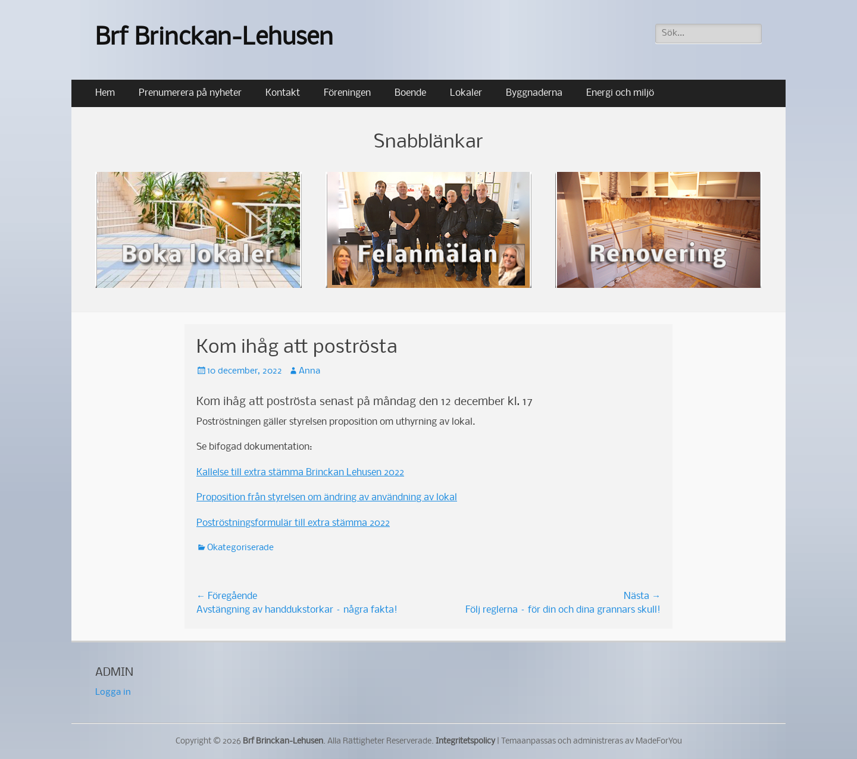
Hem (105, 93)
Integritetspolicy (465, 741)
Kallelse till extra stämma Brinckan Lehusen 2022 (300, 473)
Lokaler (466, 93)
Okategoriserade (240, 548)
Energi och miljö (620, 93)
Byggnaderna (534, 93)
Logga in (113, 692)
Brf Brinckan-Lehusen (214, 38)
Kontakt (282, 93)
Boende (410, 93)
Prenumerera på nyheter (190, 93)
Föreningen (347, 93)
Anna (309, 371)
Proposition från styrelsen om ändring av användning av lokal (326, 498)
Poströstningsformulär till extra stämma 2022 (293, 523)
